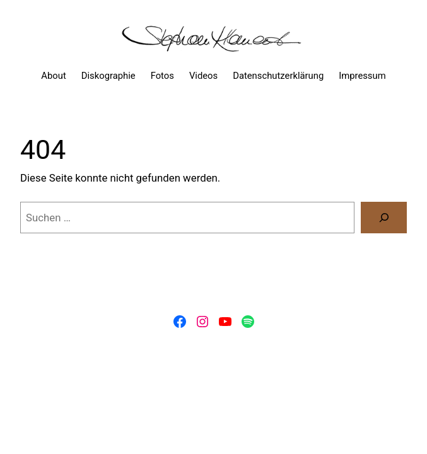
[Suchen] (384, 217)
